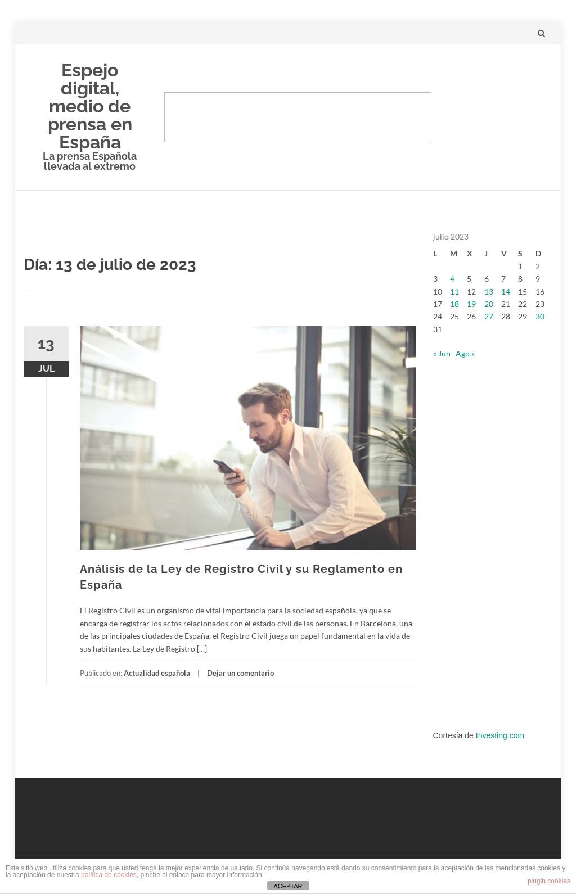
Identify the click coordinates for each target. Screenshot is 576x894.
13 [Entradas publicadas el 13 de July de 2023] (488, 291)
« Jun (442, 353)
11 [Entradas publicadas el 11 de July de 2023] (454, 291)
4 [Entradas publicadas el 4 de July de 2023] (452, 278)
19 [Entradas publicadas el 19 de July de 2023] (471, 304)
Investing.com (500, 735)
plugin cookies (549, 881)
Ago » (465, 353)
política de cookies (109, 875)
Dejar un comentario (240, 673)
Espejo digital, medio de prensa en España (90, 106)
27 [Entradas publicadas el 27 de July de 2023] (488, 316)
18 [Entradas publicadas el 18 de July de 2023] (454, 304)
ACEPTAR (287, 886)
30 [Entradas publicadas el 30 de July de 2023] (540, 316)
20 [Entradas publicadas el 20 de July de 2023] (488, 304)
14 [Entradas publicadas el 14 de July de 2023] (505, 291)
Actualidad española (157, 673)
